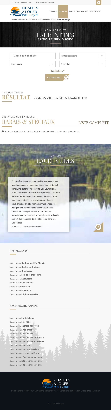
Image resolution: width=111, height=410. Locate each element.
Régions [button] (63, 11)
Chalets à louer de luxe (28, 20)
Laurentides (44, 20)
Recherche (82, 11)
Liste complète (93, 122)
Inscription (94, 11)
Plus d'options (57, 71)
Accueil (14, 20)
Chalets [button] (53, 11)
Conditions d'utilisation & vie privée (75, 391)
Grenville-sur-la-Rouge (60, 20)
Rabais (72, 11)
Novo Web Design (55, 403)
